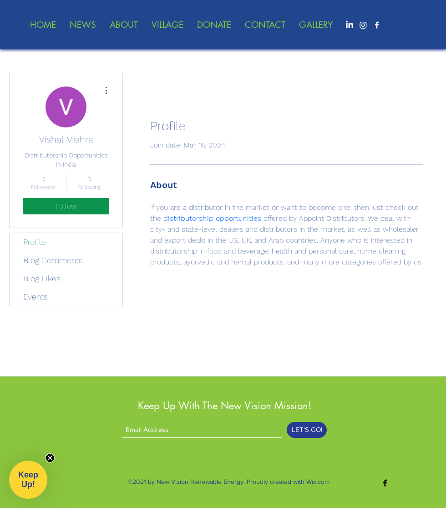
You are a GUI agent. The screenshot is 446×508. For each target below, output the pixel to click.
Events (35, 296)
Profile (34, 242)
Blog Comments (53, 260)
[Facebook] (376, 25)
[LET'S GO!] (307, 430)
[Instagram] (363, 25)
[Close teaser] (50, 457)
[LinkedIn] (349, 25)
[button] (28, 480)
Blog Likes (42, 278)
